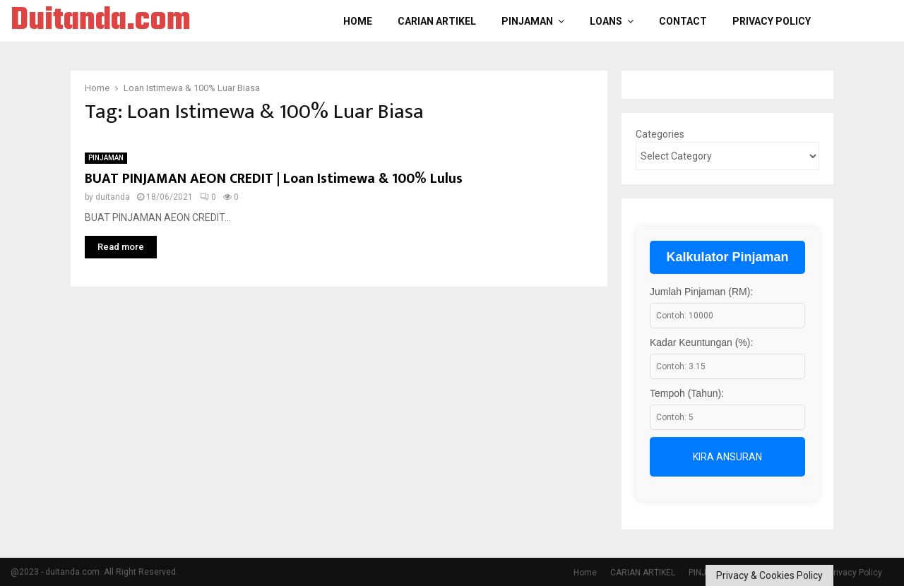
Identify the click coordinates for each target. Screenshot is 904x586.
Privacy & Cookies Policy (769, 575)
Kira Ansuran (727, 456)
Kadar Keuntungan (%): (701, 342)
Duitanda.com (101, 21)
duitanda (112, 197)
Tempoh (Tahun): (687, 393)
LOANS (606, 21)
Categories (660, 134)
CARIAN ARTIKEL (437, 21)
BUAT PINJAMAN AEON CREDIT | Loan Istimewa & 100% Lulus (274, 179)
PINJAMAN (527, 21)
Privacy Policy (771, 21)
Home (357, 21)
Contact (683, 21)
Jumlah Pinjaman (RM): (701, 291)
